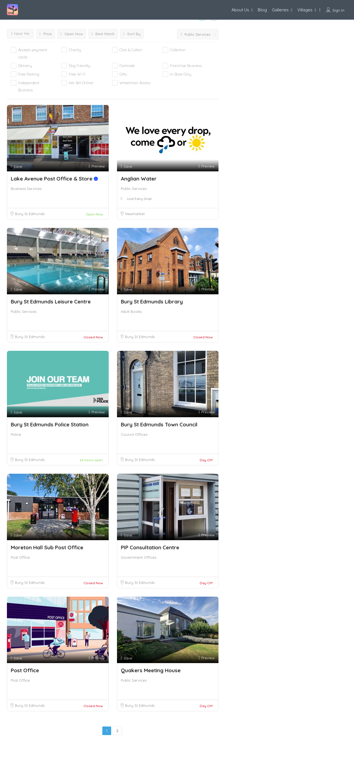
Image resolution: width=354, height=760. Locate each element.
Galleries (280, 9)
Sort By (131, 34)
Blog (262, 9)
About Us (240, 9)
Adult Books (131, 311)
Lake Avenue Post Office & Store (54, 178)
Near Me (20, 33)
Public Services (134, 188)
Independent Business (28, 86)
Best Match (103, 34)
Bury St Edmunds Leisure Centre (51, 301)
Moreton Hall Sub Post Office (47, 547)
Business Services (26, 188)
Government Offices (138, 557)
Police (16, 434)
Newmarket (135, 214)
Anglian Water (139, 178)
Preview (96, 166)
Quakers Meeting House (151, 670)
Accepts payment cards (32, 53)
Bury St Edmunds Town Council (159, 424)
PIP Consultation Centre (150, 547)
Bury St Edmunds (30, 214)
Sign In (338, 10)
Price (45, 34)
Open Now (71, 34)
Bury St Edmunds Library (152, 301)
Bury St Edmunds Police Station (49, 424)
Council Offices (134, 434)
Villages (305, 9)
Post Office (20, 557)
